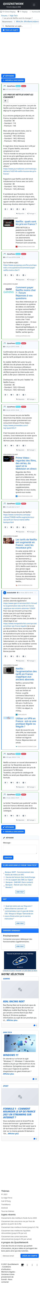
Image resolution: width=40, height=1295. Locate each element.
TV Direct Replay (8, 12)
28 (34, 1079)
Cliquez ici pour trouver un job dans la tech (20, 970)
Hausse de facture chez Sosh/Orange (20, 877)
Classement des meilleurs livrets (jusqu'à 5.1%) (19, 1227)
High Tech (14, 15)
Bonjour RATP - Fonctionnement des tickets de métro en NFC (19, 873)
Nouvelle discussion (13, 80)
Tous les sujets (10, 30)
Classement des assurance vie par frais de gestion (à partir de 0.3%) (18, 1222)
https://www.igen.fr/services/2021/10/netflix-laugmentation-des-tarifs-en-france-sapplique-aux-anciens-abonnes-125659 (20, 605)
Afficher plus (12, 1020)
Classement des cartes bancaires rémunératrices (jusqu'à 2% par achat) (16, 1237)
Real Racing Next (14, 1001)
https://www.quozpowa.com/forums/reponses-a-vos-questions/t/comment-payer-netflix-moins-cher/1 (20, 267)
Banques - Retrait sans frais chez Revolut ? (18, 886)
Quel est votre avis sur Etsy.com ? (19, 906)
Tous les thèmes (7, 1211)
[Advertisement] (20, 53)
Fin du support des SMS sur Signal (19, 880)
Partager (31, 213)
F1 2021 (4, 1194)
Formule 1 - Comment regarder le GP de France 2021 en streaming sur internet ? (19, 1113)
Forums (4, 15)
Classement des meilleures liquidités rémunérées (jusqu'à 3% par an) (15, 1231)
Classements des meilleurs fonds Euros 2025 (19, 1218)
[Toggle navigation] (34, 5)
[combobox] (16, 26)
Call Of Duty (6, 1201)
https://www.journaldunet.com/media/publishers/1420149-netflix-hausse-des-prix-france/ (19, 171)
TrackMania (5, 1204)
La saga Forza (6, 1198)
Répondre (8, 76)
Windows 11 (10, 1055)
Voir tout (20, 892)
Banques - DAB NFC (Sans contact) (19, 882)
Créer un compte (29, 1256)
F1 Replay (22, 12)
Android (4, 1208)
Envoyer (8, 857)
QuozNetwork (13, 4)
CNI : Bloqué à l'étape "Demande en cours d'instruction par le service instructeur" (19, 916)
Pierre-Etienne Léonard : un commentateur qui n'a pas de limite (19, 909)
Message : (7, 843)
